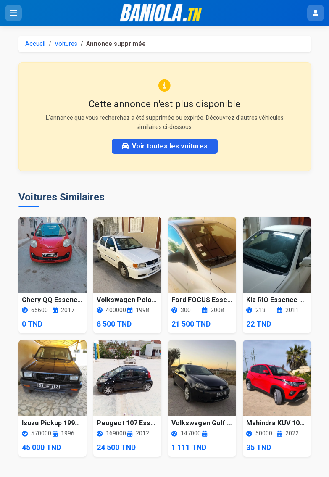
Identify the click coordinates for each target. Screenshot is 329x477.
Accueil (35, 43)
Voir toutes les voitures (165, 146)
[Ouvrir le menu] (13, 13)
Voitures (66, 43)
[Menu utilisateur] (315, 13)
